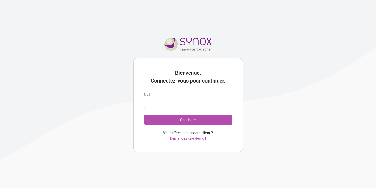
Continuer (188, 120)
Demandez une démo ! (188, 138)
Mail (147, 94)
